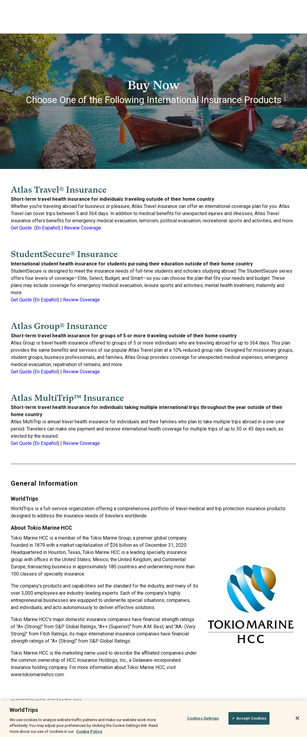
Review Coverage (82, 228)
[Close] (297, 721)
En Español (47, 228)
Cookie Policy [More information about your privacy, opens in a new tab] (89, 734)
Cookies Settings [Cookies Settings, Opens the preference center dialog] (203, 721)
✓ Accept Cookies (249, 721)
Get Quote (21, 228)
